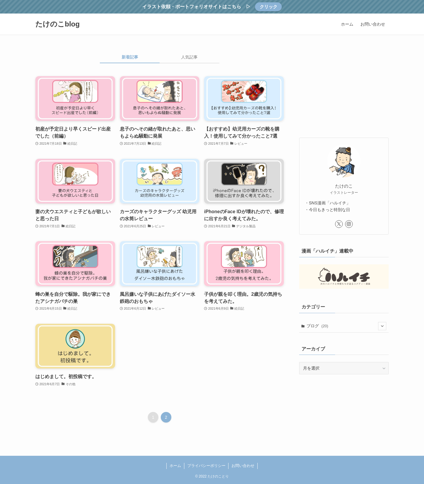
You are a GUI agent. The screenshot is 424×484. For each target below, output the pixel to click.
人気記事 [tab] (189, 57)
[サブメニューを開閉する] (382, 326)
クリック (268, 6)
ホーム (175, 465)
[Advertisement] (344, 90)
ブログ (347, 326)
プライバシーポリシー (206, 465)
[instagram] (349, 224)
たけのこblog (57, 24)
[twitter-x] (339, 224)
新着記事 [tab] (130, 57)
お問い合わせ (242, 465)
